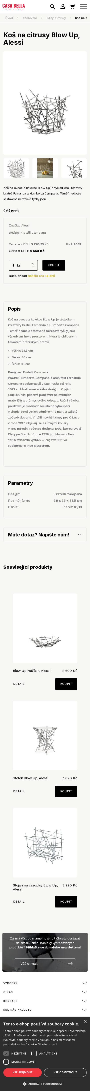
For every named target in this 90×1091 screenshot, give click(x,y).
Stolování (30, 18)
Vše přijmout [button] (22, 1072)
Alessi (25, 225)
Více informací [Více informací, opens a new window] (47, 1044)
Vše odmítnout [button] (65, 1072)
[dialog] (45, 1054)
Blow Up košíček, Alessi (31, 670)
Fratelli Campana (33, 232)
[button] (45, 1084)
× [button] (85, 1021)
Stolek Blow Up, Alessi (30, 778)
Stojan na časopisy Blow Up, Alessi (35, 887)
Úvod (9, 18)
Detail (19, 683)
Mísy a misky (56, 18)
